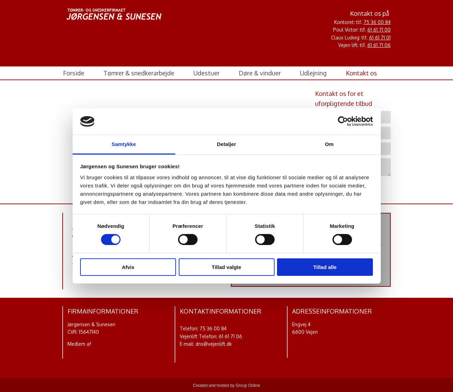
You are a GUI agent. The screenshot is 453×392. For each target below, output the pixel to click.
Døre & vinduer (260, 73)
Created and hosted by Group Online (226, 385)
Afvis (128, 267)
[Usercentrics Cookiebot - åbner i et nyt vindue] (343, 121)
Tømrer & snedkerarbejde (138, 73)
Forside (73, 73)
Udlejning (313, 73)
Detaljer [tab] (226, 144)
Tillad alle (325, 267)
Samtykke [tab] (124, 144)
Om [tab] (329, 144)
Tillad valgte (226, 267)
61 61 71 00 (379, 30)
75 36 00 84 (377, 22)
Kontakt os (361, 73)
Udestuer (206, 73)
